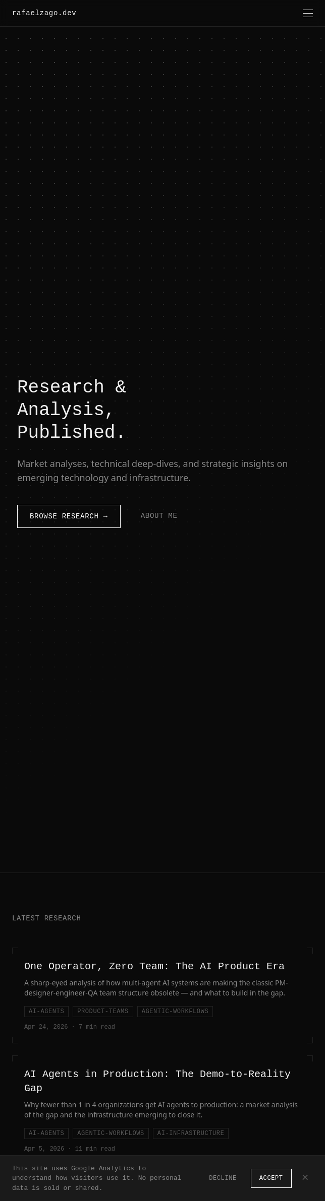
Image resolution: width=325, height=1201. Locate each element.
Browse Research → (69, 516)
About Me (159, 515)
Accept (271, 1178)
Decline (223, 1178)
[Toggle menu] (308, 13)
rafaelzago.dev (44, 13)
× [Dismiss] (305, 1178)
